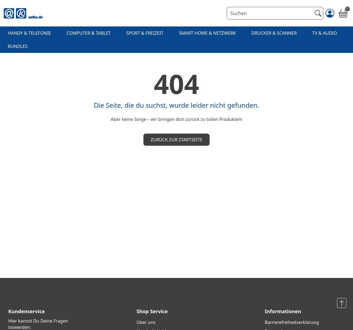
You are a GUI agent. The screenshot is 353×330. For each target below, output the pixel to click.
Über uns (146, 322)
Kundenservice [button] (26, 311)
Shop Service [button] (152, 311)
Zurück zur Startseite (176, 140)
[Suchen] (269, 13)
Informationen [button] (283, 311)
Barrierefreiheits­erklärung (292, 322)
